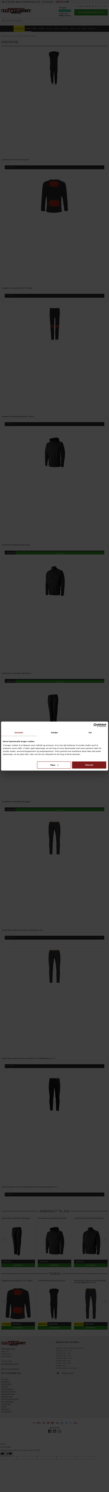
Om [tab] (90, 732)
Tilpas (54, 765)
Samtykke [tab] (18, 732)
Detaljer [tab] (54, 732)
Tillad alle (89, 765)
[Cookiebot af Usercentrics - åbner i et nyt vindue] (95, 725)
